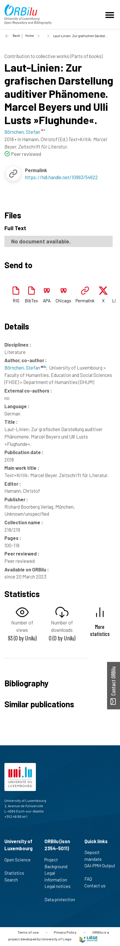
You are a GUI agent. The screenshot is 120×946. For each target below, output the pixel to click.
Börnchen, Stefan (25, 367)
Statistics (16, 873)
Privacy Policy (65, 932)
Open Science (17, 863)
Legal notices (57, 889)
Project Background (58, 863)
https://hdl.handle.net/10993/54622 (61, 177)
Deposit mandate (95, 856)
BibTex (31, 300)
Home (29, 35)
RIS (16, 300)
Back (16, 35)
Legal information (58, 876)
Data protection (59, 903)
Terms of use (28, 932)
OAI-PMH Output (99, 869)
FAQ (90, 878)
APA (47, 300)
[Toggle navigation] (110, 14)
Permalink (85, 300)
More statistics (100, 630)
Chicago (63, 300)
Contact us (97, 885)
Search (13, 879)
